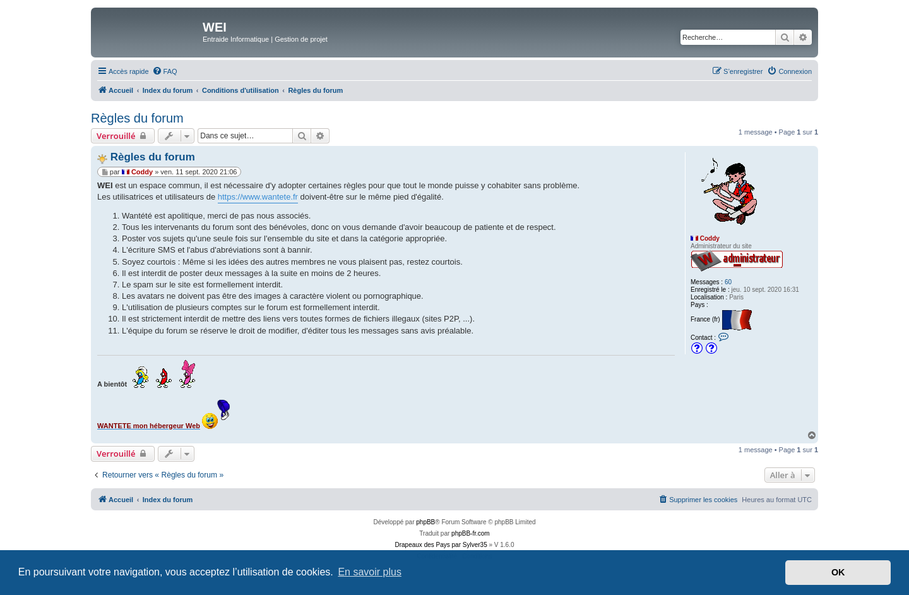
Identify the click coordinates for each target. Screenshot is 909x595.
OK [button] (838, 572)
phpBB (425, 522)
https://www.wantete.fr (258, 196)
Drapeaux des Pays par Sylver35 (441, 544)
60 (728, 282)
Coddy (710, 238)
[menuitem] (164, 71)
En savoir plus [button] (369, 572)
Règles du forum (137, 118)
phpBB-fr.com (470, 533)
